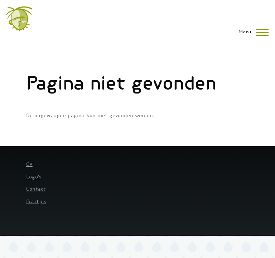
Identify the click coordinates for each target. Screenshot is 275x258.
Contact (36, 189)
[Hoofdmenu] (251, 32)
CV (29, 164)
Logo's (34, 177)
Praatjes (36, 202)
